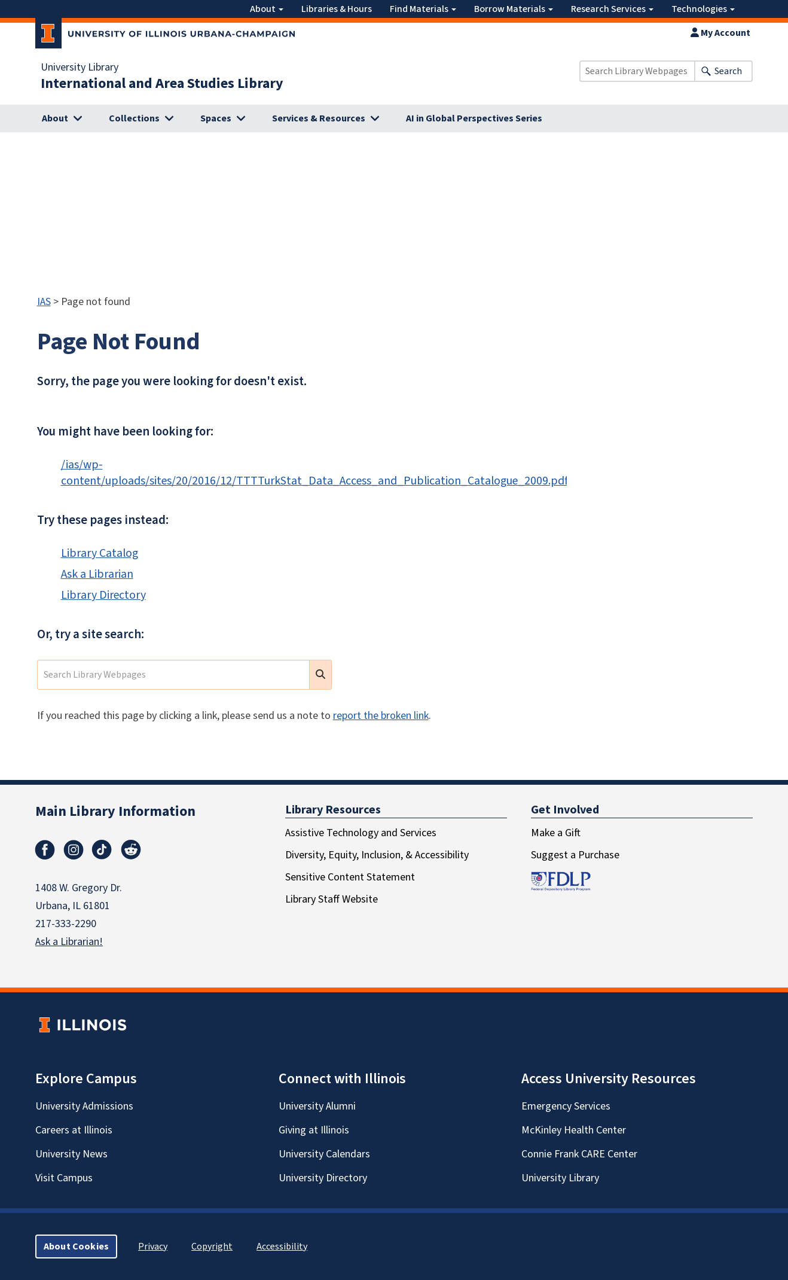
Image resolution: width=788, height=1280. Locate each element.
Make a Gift (556, 832)
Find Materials (423, 9)
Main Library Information (115, 811)
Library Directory (103, 595)
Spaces (215, 118)
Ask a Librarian (97, 574)
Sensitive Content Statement (350, 877)
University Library (79, 67)
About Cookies (76, 1246)
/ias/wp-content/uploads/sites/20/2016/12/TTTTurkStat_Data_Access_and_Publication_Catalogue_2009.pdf (314, 472)
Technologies (703, 9)
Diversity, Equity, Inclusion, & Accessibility (377, 855)
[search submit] (320, 675)
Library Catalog (99, 553)
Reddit (131, 850)
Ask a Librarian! (69, 941)
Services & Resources (318, 118)
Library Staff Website (331, 899)
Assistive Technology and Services (360, 832)
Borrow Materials (513, 9)
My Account (720, 32)
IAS (44, 301)
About (266, 9)
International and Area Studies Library (162, 84)
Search (728, 71)
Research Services (612, 9)
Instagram (73, 850)
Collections (134, 118)
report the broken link (381, 715)
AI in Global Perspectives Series (474, 118)
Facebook (45, 850)
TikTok (102, 850)
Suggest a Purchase (575, 855)
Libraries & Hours (336, 9)
